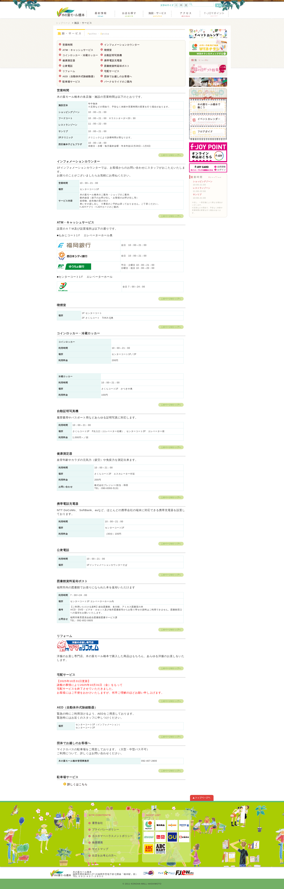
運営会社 (97, 823)
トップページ (63, 23)
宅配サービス (111, 71)
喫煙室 (108, 50)
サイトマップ (100, 849)
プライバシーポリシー (105, 829)
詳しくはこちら (77, 784)
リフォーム (68, 71)
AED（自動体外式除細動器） (79, 76)
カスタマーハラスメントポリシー (112, 836)
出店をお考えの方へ (104, 855)
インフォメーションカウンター (122, 44)
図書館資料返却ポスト (117, 66)
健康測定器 (68, 60)
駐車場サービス (71, 81)
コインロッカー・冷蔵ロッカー (80, 55)
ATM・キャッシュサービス (77, 50)
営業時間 (67, 44)
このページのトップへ (171, 155)
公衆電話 (67, 66)
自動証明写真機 (113, 55)
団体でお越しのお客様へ (118, 76)
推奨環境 (97, 842)
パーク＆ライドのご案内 (118, 81)
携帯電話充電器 (113, 60)
